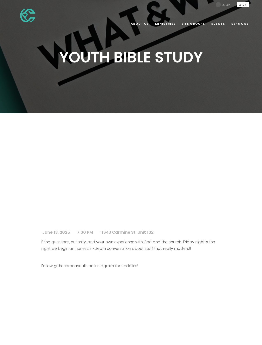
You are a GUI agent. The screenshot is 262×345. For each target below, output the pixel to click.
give (243, 5)
